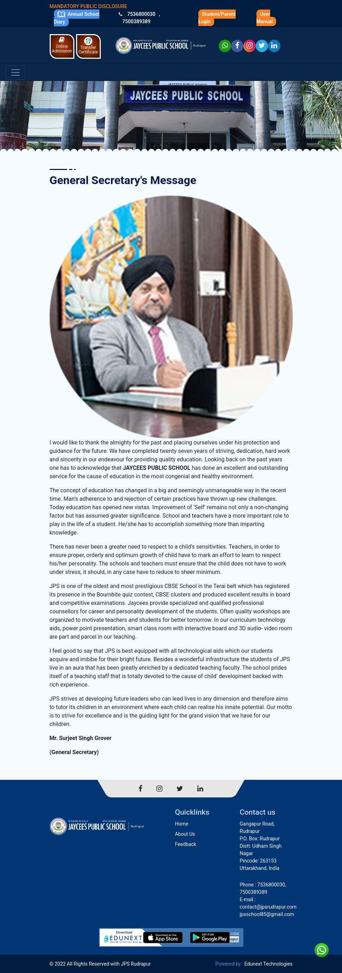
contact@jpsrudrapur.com (268, 907)
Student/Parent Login (217, 17)
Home (181, 824)
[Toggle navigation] (15, 72)
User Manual (264, 17)
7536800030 (141, 14)
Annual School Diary (77, 18)
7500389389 (136, 21)
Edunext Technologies (268, 964)
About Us (185, 834)
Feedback (185, 844)
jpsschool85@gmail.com (267, 914)
